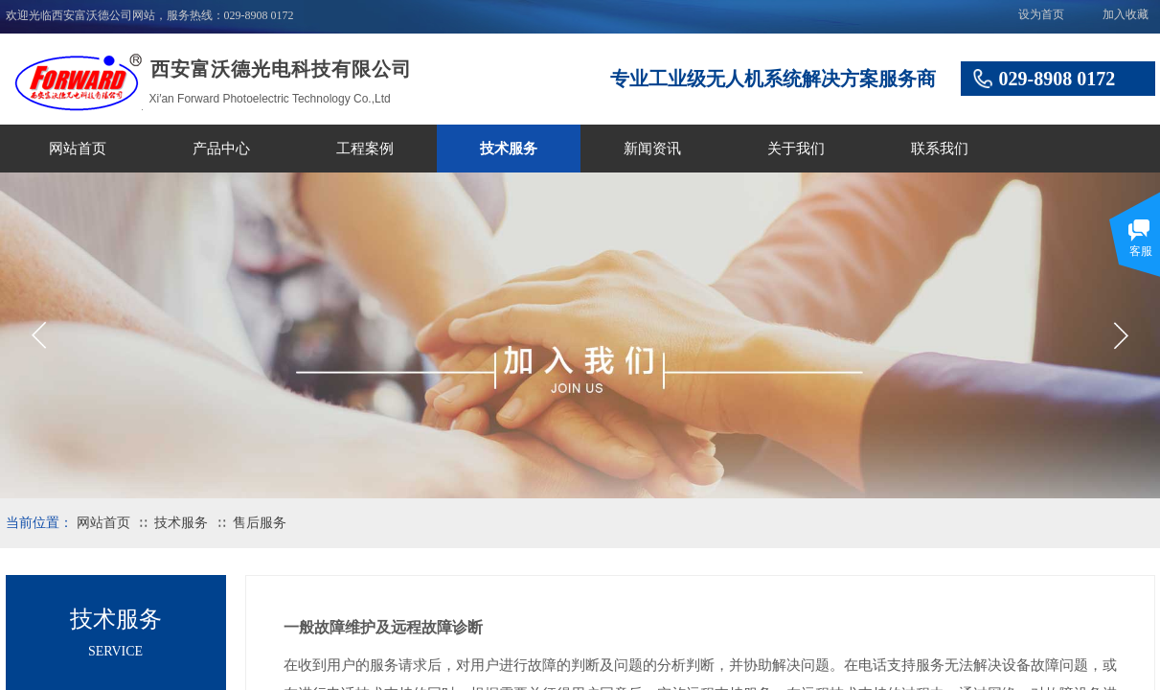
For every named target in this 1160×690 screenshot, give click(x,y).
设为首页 (1041, 14)
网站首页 (77, 148)
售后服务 (259, 523)
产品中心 (221, 148)
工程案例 (365, 148)
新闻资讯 (652, 148)
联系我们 (939, 148)
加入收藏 (1126, 14)
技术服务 (508, 148)
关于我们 (796, 148)
